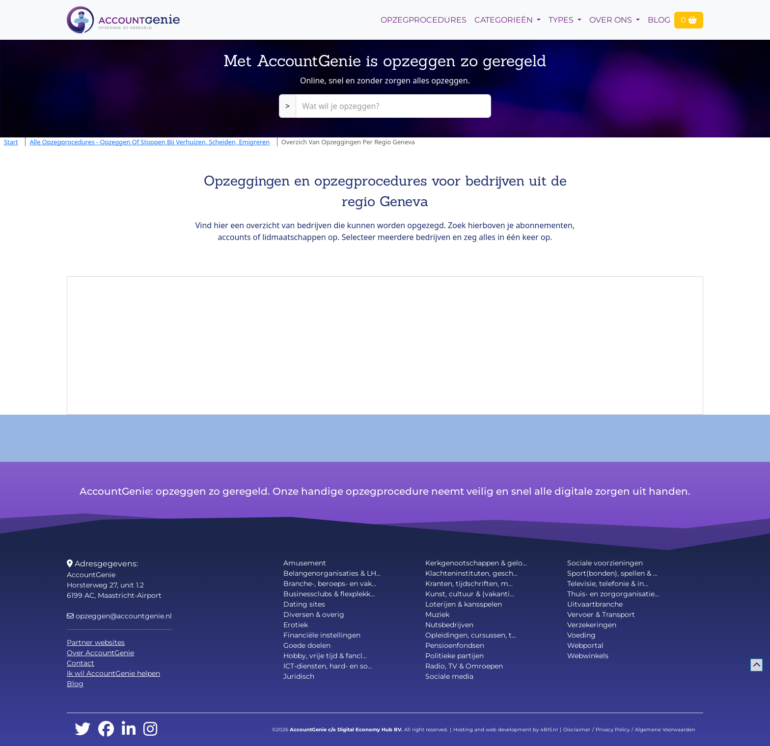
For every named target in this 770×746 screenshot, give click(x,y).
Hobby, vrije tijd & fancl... (325, 655)
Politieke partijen (454, 655)
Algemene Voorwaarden (665, 729)
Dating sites (304, 604)
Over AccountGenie (100, 652)
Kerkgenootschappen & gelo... (476, 563)
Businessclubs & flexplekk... (329, 593)
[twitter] (82, 729)
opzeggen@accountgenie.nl (119, 616)
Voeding (581, 635)
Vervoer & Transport (601, 614)
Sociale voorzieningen (605, 563)
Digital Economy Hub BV (369, 729)
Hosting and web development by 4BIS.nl (505, 729)
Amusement (304, 563)
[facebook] (106, 729)
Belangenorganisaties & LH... (332, 573)
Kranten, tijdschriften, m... (469, 583)
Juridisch (298, 676)
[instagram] (150, 729)
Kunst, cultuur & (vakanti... (469, 593)
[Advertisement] (385, 345)
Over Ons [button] (611, 20)
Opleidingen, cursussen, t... (470, 635)
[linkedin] (129, 729)
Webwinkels (587, 655)
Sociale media (449, 676)
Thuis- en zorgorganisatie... (613, 593)
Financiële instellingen (321, 635)
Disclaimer (576, 729)
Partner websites (96, 642)
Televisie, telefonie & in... (607, 583)
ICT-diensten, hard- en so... (327, 666)
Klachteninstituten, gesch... (471, 573)
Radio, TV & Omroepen (464, 666)
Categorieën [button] (504, 20)
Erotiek (295, 624)
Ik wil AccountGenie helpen (113, 673)
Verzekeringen (591, 624)
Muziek (437, 614)
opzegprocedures (424, 20)
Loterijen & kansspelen (463, 604)
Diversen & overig (313, 614)
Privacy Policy (613, 729)
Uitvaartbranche (595, 604)
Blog (659, 20)
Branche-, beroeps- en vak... (329, 583)
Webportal (585, 645)
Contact (80, 663)
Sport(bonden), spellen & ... (612, 573)
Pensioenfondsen (454, 645)
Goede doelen (306, 645)
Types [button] (562, 20)
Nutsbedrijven (449, 624)
